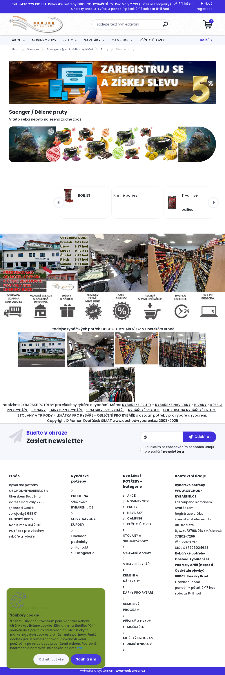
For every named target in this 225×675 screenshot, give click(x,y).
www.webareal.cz (130, 670)
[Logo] (36, 24)
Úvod (15, 49)
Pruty (104, 49)
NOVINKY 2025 (44, 40)
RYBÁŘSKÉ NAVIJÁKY (173, 404)
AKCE (16, 40)
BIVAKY (200, 404)
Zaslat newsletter (54, 440)
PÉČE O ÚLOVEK (152, 40)
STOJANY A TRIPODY (35, 415)
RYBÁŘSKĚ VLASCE (144, 410)
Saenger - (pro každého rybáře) (70, 49)
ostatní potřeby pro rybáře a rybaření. (173, 415)
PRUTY (68, 40)
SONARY (38, 410)
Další (204, 40)
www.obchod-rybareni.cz (135, 420)
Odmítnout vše (51, 659)
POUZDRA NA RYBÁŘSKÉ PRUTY (189, 410)
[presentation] (58, 202)
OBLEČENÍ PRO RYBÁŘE (116, 415)
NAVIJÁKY (92, 40)
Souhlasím (86, 659)
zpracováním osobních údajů (190, 447)
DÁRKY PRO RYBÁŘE (66, 410)
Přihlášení (186, 3)
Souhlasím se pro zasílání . (179, 449)
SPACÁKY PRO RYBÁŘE (105, 410)
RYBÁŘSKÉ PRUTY (136, 404)
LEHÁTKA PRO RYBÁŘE (74, 415)
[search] (165, 26)
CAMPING (120, 40)
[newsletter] (199, 437)
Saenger (33, 49)
